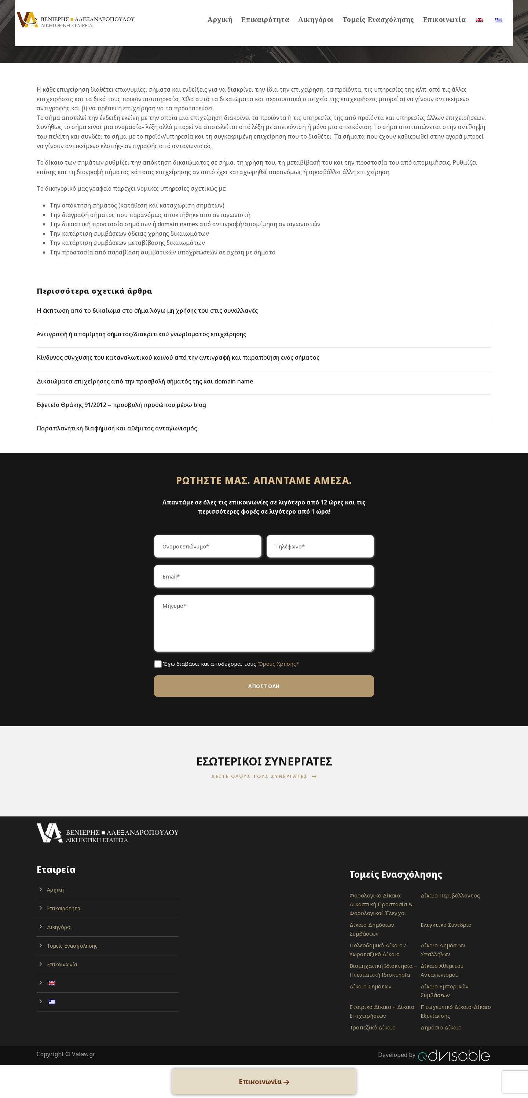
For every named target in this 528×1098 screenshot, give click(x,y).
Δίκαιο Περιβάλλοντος (450, 895)
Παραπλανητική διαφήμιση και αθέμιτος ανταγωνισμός (117, 428)
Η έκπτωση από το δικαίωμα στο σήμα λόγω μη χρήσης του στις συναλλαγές (147, 310)
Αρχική (220, 19)
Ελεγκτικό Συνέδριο (446, 924)
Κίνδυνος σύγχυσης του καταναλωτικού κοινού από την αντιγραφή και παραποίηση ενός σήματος (178, 357)
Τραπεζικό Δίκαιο (372, 1027)
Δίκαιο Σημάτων (370, 986)
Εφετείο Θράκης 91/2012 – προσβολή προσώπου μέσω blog (121, 405)
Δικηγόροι (316, 19)
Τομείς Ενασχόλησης (378, 19)
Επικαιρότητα (265, 19)
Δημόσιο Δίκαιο (441, 1027)
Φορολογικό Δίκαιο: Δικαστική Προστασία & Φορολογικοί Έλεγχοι (380, 904)
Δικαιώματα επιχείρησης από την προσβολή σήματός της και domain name (145, 381)
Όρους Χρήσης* (278, 663)
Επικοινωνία (444, 19)
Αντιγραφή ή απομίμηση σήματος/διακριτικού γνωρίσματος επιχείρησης (141, 334)
